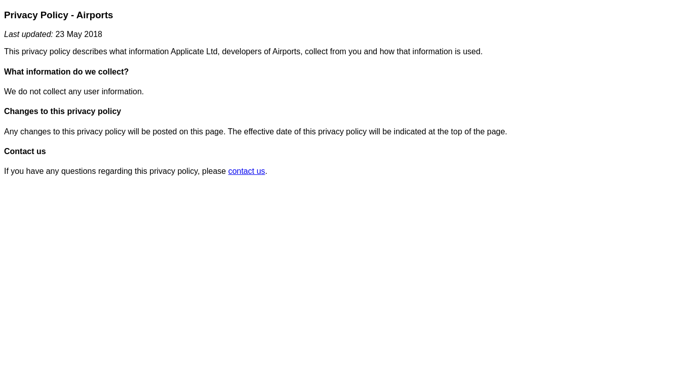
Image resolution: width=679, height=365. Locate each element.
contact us (246, 171)
